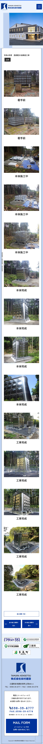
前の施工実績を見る (13, 623)
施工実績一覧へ (21, 614)
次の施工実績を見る (29, 623)
